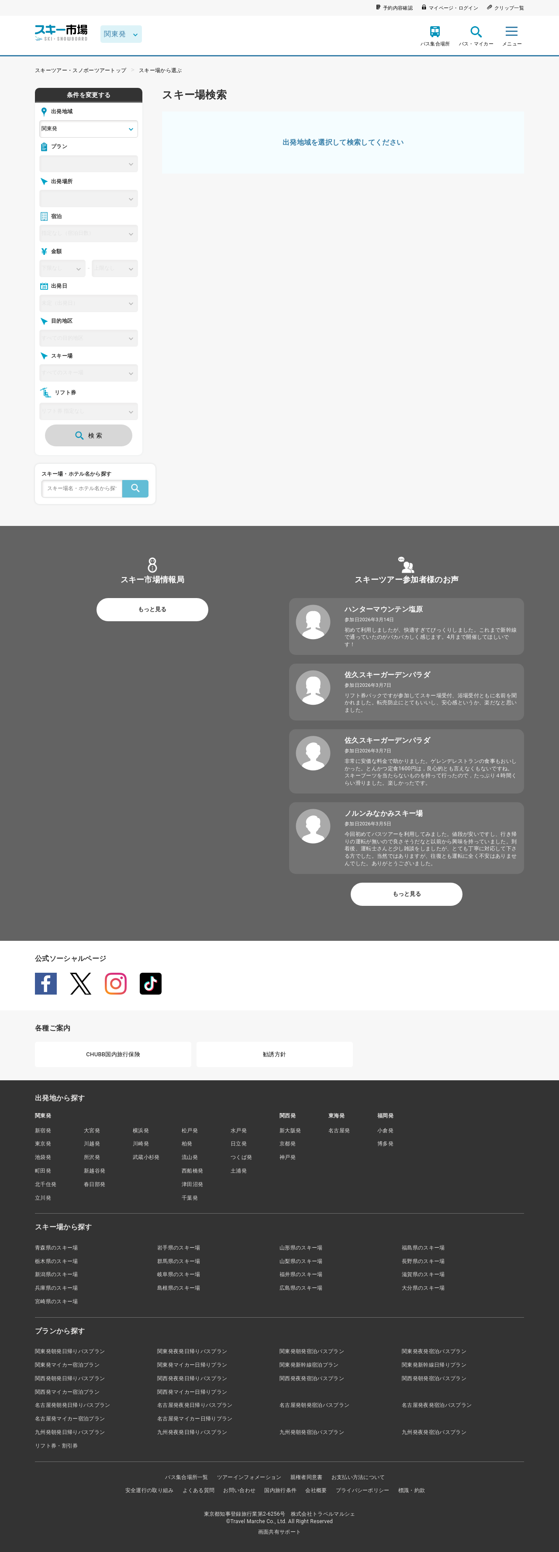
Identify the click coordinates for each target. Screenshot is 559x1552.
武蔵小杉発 (146, 1157)
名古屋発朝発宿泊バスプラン (314, 1405)
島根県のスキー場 (178, 1288)
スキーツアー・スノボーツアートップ (80, 70)
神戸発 (288, 1157)
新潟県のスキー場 (56, 1274)
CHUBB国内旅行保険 (113, 1054)
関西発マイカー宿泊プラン (67, 1392)
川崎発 (141, 1144)
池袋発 (43, 1157)
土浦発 (239, 1171)
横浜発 (141, 1130)
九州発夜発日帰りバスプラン (192, 1432)
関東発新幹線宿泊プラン (309, 1365)
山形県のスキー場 (301, 1248)
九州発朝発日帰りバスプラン (70, 1432)
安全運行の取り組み (149, 1490)
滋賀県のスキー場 (423, 1274)
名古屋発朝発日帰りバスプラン (72, 1405)
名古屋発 (339, 1130)
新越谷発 (94, 1171)
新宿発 (43, 1130)
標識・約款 (411, 1490)
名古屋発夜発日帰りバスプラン (194, 1405)
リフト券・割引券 (56, 1446)
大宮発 (92, 1130)
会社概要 (316, 1490)
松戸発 (190, 1130)
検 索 (88, 435)
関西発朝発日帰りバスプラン (70, 1378)
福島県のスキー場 (423, 1248)
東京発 (43, 1144)
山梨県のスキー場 (301, 1261)
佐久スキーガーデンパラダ (387, 675)
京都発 (288, 1144)
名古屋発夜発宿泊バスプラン (437, 1405)
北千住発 (45, 1184)
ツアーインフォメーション (249, 1477)
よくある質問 (199, 1490)
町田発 (43, 1171)
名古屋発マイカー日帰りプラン (194, 1419)
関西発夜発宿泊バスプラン (312, 1378)
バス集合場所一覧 (186, 1477)
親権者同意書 (306, 1477)
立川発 (43, 1198)
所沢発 (92, 1157)
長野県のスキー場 (423, 1261)
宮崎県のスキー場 (56, 1301)
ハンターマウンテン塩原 (384, 609)
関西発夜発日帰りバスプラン (192, 1378)
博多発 (385, 1144)
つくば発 (241, 1157)
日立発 (239, 1144)
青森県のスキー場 (56, 1248)
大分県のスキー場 (423, 1288)
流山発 (190, 1157)
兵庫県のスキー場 (56, 1288)
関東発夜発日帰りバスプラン (192, 1351)
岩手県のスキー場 (178, 1248)
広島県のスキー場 (301, 1288)
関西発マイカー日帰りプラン (192, 1392)
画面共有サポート (279, 1532)
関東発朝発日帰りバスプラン (70, 1351)
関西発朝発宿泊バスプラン (434, 1378)
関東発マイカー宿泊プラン (67, 1365)
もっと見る (152, 609)
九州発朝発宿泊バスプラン (312, 1432)
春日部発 (94, 1184)
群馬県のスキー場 (178, 1261)
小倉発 (385, 1130)
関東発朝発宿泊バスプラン (312, 1351)
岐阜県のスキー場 (178, 1274)
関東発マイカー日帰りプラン (192, 1365)
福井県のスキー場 (301, 1274)
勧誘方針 (274, 1054)
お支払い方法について (358, 1477)
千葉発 (190, 1198)
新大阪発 (290, 1130)
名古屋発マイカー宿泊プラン (70, 1419)
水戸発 (239, 1130)
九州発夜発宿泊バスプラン (434, 1432)
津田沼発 (192, 1184)
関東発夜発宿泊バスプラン (434, 1351)
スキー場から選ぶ (160, 70)
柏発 (187, 1144)
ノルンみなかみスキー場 (384, 813)
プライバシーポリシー (363, 1490)
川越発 (92, 1144)
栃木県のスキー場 (56, 1261)
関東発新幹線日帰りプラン (434, 1365)
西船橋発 (192, 1171)
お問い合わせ (239, 1490)
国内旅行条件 (280, 1490)
